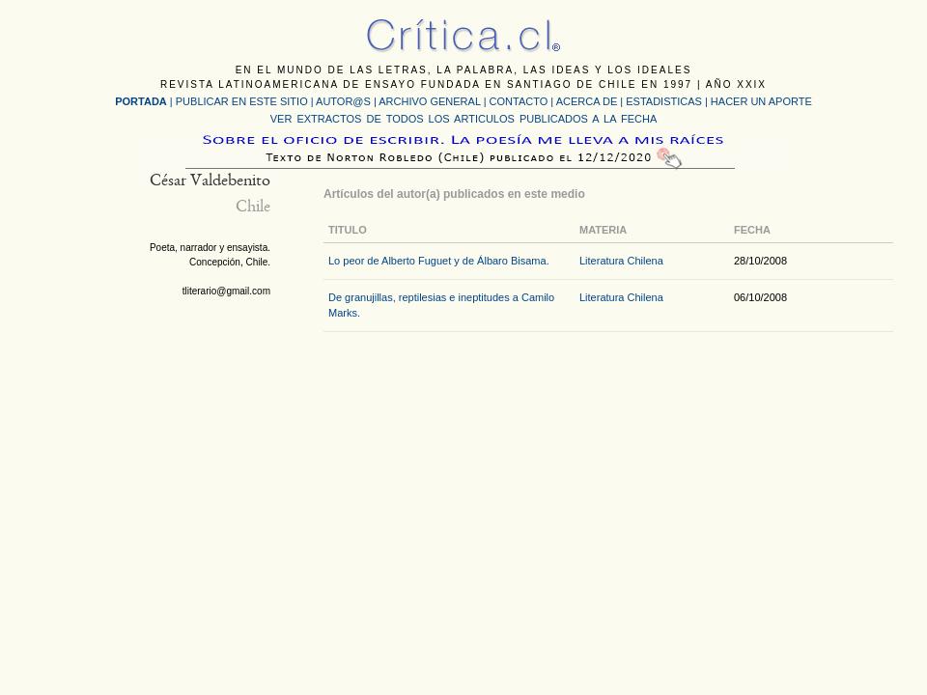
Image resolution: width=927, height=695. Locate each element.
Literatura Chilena (621, 260)
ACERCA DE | (591, 101)
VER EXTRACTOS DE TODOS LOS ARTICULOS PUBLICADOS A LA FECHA (463, 119)
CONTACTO (519, 101)
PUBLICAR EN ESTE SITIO (242, 101)
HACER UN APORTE (761, 101)
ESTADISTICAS (664, 101)
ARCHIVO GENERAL (429, 101)
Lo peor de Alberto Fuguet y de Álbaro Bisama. (438, 260)
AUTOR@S (345, 101)
